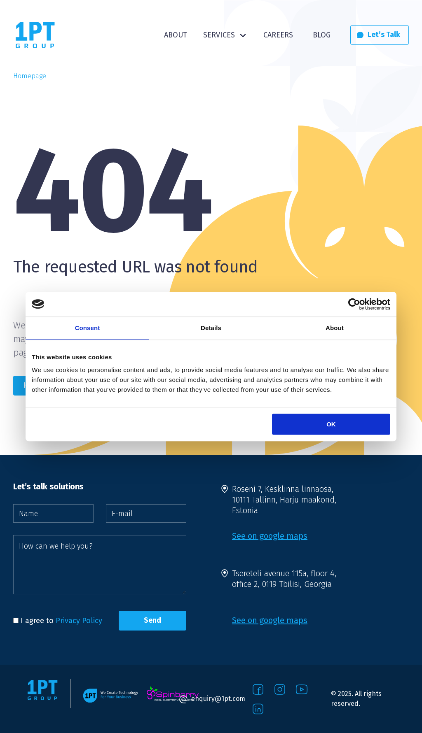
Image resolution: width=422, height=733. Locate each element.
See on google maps (269, 536)
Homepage (29, 76)
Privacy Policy (79, 620)
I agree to (57, 620)
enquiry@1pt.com (218, 699)
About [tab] (335, 327)
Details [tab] (211, 327)
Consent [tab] (87, 327)
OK (331, 424)
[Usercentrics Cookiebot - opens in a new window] (354, 304)
